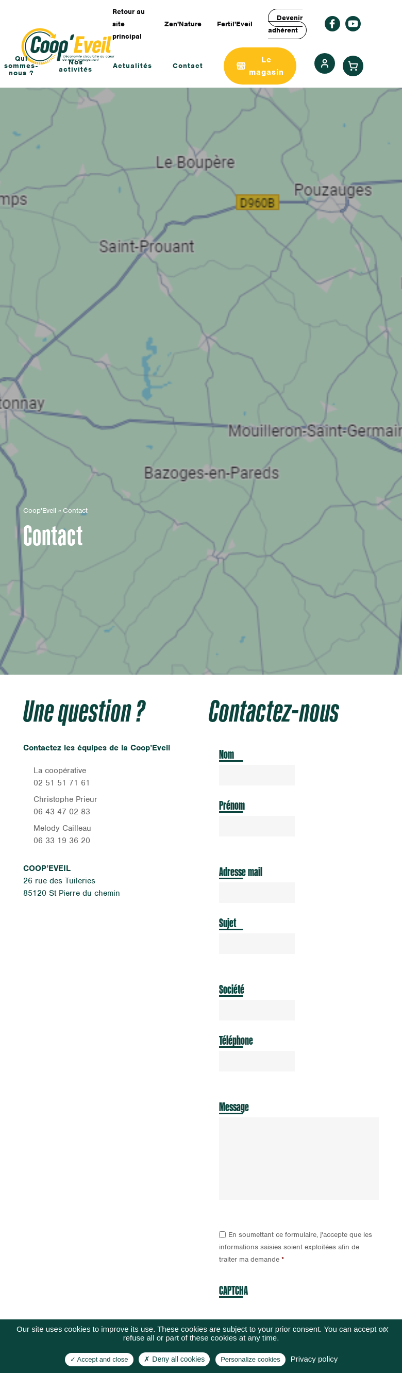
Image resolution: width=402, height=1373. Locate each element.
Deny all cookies (174, 1359)
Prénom (232, 805)
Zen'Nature (183, 24)
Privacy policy (314, 1358)
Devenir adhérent (285, 24)
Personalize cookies (250, 1359)
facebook (332, 23)
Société (231, 989)
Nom (226, 754)
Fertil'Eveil (235, 24)
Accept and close (99, 1359)
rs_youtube (353, 23)
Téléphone (236, 1040)
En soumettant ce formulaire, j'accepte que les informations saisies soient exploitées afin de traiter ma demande (295, 1247)
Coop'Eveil (39, 510)
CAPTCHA (233, 1290)
